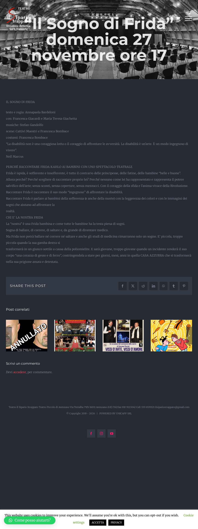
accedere (19, 372)
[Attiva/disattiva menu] (189, 18)
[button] (9, 335)
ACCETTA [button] (98, 522)
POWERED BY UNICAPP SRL (115, 413)
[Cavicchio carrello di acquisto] (178, 18)
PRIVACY (116, 522)
